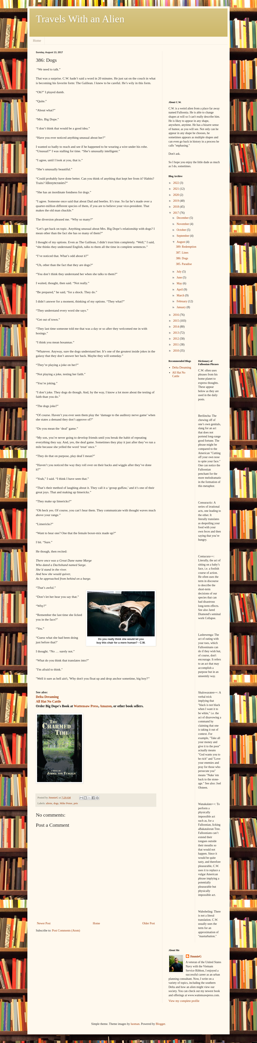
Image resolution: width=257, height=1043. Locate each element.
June (180, 277)
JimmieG (196, 956)
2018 (176, 206)
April (180, 289)
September (183, 235)
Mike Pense (66, 803)
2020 (176, 194)
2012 (176, 338)
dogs (56, 803)
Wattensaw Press (86, 706)
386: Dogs (182, 258)
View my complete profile (184, 1001)
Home (37, 40)
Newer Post (44, 923)
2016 (176, 314)
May (180, 283)
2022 (176, 182)
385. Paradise (184, 264)
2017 (176, 212)
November (183, 224)
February (182, 301)
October (182, 229)
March (181, 295)
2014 (176, 326)
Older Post (148, 923)
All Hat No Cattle (178, 374)
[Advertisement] (190, 72)
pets (76, 803)
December (183, 217)
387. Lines (182, 252)
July (179, 271)
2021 (176, 188)
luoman (135, 1024)
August (181, 241)
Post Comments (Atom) (66, 930)
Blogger (160, 1024)
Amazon (106, 706)
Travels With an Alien (80, 18)
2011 (176, 344)
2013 (176, 332)
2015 (176, 320)
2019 (176, 200)
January (181, 307)
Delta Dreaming (181, 367)
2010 (176, 350)
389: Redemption (186, 246)
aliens (49, 803)
